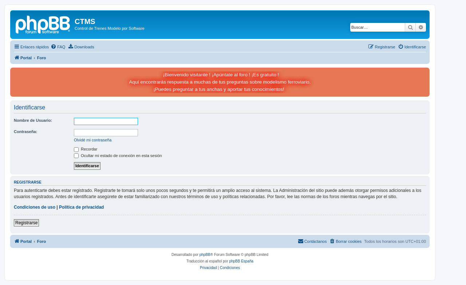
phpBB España (241, 261)
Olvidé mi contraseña (92, 140)
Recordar (85, 149)
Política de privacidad (81, 207)
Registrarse (26, 222)
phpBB (205, 255)
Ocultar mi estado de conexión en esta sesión (118, 155)
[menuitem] (58, 47)
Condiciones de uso (34, 207)
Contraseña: (25, 131)
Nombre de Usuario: (33, 120)
